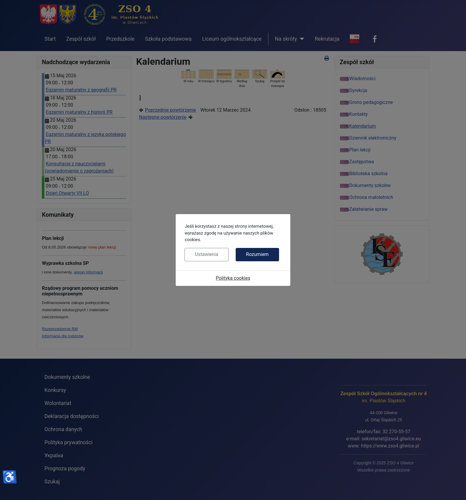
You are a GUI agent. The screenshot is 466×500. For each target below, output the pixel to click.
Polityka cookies (233, 278)
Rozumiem (257, 254)
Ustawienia (206, 254)
